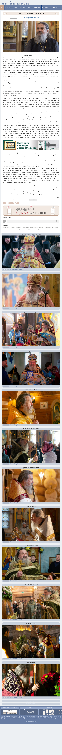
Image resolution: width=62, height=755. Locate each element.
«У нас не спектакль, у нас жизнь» (31, 429)
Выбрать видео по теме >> (31, 704)
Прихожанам (22, 7)
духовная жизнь (49, 18)
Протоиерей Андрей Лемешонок (31, 17)
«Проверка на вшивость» (31, 506)
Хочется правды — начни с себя (31, 351)
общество (44, 18)
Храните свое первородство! (31, 312)
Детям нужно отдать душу (31, 545)
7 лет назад (9, 225)
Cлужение (15, 7)
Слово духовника (13, 18)
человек (40, 18)
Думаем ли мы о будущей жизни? (31, 468)
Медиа (29, 7)
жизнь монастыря (20, 18)
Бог (37, 18)
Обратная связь (28, 714)
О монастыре (8, 7)
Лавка (3, 11)
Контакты (29, 708)
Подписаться (12, 713)
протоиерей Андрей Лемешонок (30, 18)
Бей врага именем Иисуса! (31, 584)
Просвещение (37, 7)
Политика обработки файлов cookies (31, 722)
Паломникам (54, 7)
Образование (45, 7)
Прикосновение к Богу (31, 390)
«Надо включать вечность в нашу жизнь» (31, 234)
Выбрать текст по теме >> (31, 701)
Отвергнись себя (31, 662)
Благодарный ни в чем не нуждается (31, 273)
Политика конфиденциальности (31, 721)
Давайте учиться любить (31, 623)
